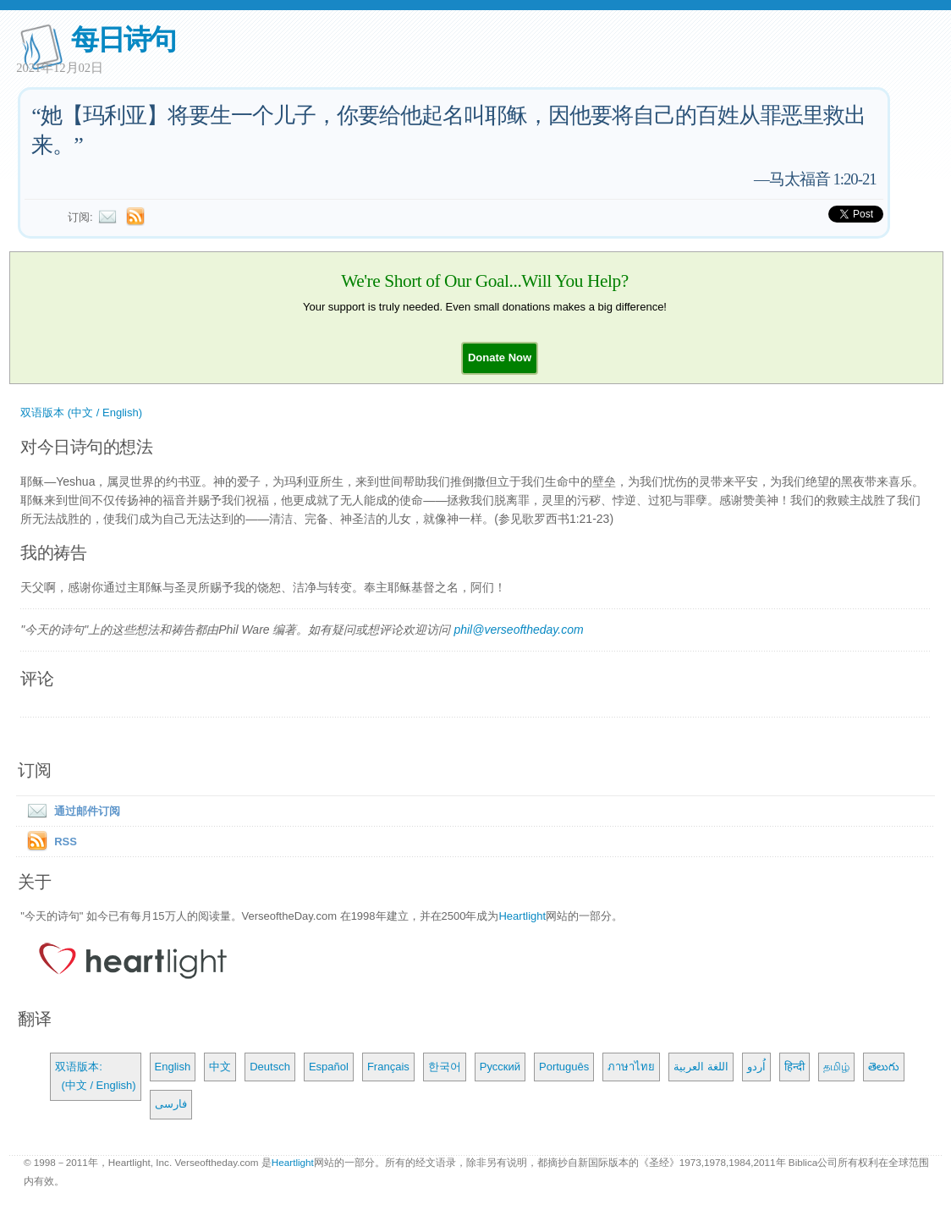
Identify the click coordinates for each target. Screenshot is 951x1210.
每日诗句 (123, 39)
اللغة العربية (700, 1066)
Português (564, 1066)
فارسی (171, 1103)
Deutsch (270, 1066)
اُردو (756, 1066)
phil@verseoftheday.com (518, 629)
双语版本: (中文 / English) (95, 1076)
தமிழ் (836, 1066)
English (173, 1066)
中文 (220, 1066)
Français (388, 1066)
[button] (499, 357)
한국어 (444, 1066)
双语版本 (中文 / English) (81, 412)
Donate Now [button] (499, 357)
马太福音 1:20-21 (823, 179)
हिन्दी (794, 1066)
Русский (500, 1066)
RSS (65, 841)
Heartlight (522, 916)
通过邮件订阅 (70, 811)
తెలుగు (883, 1066)
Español (329, 1066)
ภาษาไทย (631, 1066)
